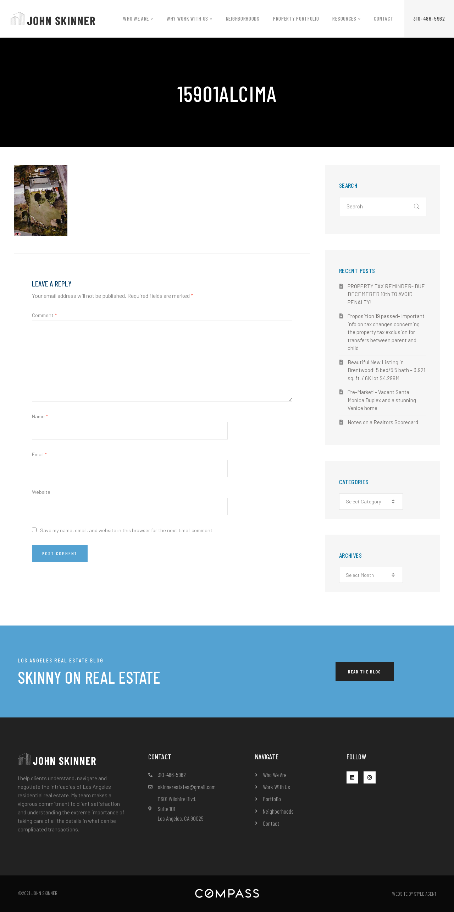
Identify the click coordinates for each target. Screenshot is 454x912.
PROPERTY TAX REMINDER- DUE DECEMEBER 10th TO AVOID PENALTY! (386, 294)
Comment (44, 315)
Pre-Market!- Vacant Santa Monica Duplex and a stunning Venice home (382, 400)
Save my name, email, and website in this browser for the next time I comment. (127, 530)
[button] (429, 18)
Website (41, 492)
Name (40, 416)
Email (39, 454)
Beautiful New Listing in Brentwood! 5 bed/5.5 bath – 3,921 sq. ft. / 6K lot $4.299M (386, 370)
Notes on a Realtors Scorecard (383, 422)
